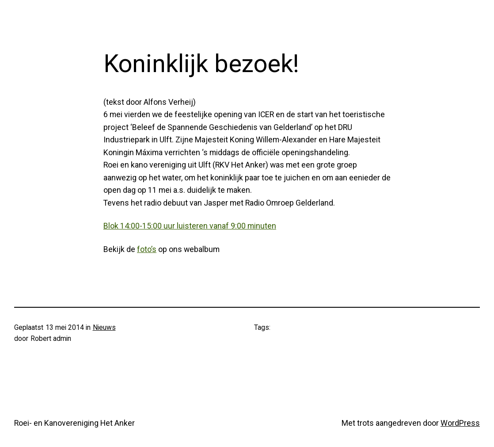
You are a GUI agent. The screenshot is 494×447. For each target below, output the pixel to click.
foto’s (146, 249)
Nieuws (104, 327)
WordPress (460, 423)
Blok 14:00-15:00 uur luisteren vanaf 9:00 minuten (189, 225)
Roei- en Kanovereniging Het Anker (74, 423)
